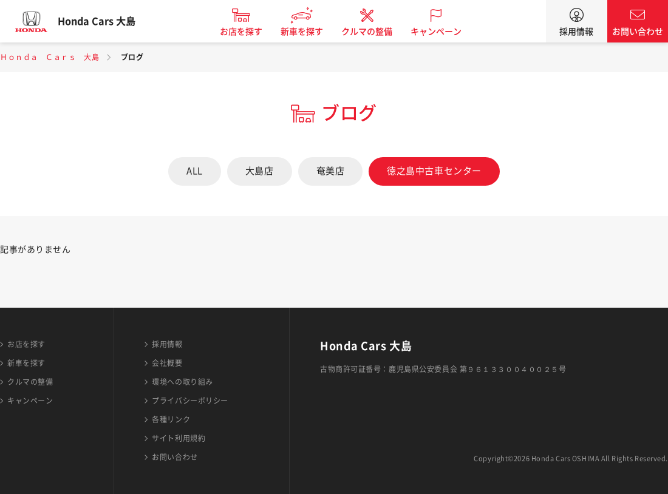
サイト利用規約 (178, 438)
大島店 (259, 170)
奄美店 (330, 170)
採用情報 (576, 31)
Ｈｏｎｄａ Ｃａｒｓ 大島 (49, 57)
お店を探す (251, 31)
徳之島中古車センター (434, 170)
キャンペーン (445, 31)
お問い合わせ (637, 31)
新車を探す (311, 31)
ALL (194, 170)
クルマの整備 (376, 31)
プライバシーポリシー (190, 400)
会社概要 (167, 363)
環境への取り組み (182, 381)
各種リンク (171, 419)
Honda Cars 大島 (106, 21)
